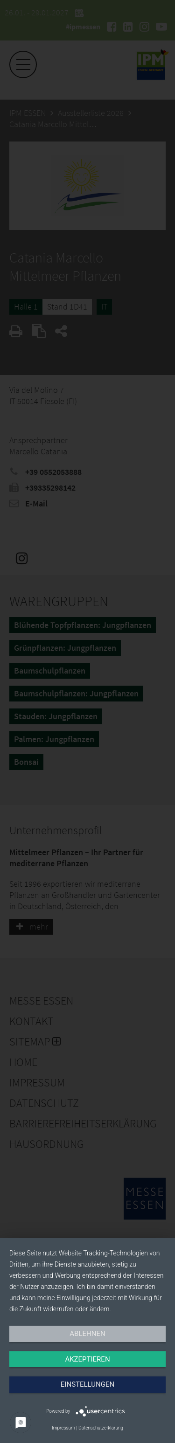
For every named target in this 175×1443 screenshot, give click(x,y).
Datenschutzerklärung (100, 1427)
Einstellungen (87, 1384)
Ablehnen (87, 1333)
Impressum (63, 1427)
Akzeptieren (87, 1359)
